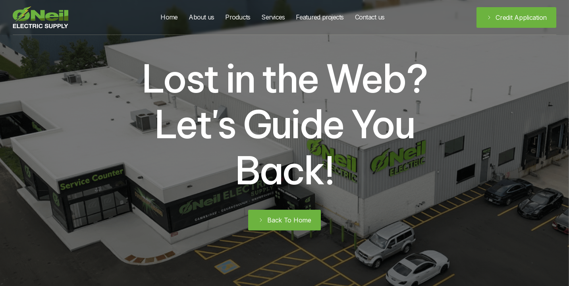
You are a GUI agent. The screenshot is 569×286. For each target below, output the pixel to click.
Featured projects (319, 17)
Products (237, 17)
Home (168, 17)
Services (273, 17)
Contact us (370, 17)
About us (201, 17)
